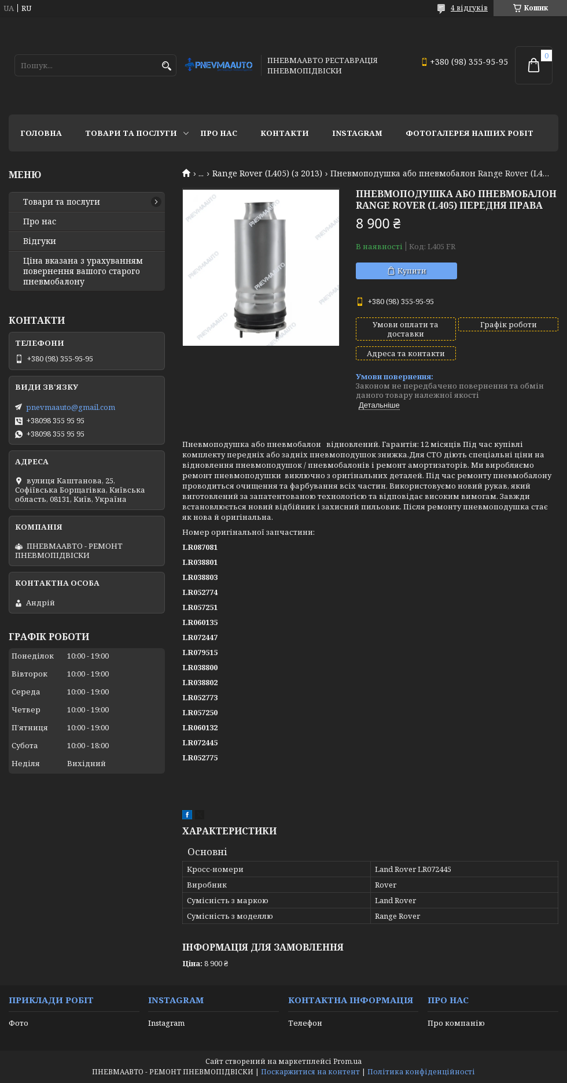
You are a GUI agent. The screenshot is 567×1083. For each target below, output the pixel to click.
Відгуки (39, 241)
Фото (18, 1023)
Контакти (284, 133)
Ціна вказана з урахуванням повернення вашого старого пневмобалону (83, 271)
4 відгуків (469, 8)
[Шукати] (166, 66)
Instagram (357, 133)
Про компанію (456, 1023)
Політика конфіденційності (421, 1072)
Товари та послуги (131, 133)
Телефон (305, 1023)
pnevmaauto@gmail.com (70, 407)
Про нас (218, 133)
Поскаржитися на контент (310, 1072)
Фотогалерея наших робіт (469, 133)
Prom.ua (347, 1061)
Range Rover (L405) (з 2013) (267, 173)
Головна (41, 133)
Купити (411, 270)
